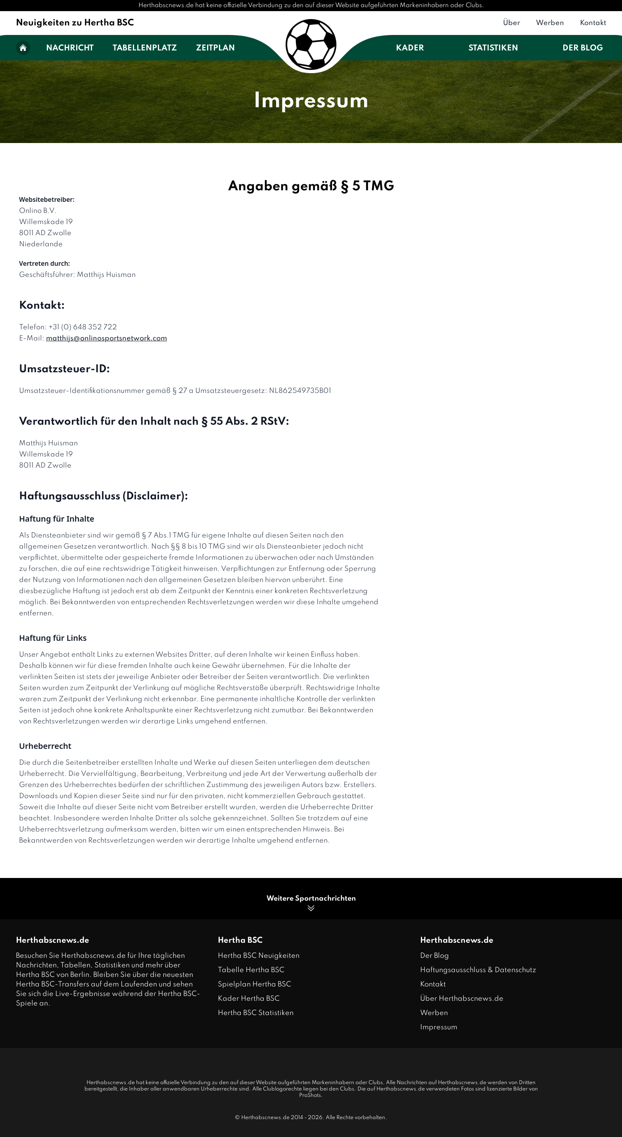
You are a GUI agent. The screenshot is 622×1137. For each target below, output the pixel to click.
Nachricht (70, 48)
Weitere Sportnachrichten (311, 904)
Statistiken (493, 48)
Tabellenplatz (145, 48)
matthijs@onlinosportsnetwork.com (106, 338)
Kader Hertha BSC (249, 998)
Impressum (438, 1027)
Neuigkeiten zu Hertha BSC (75, 23)
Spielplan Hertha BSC (254, 984)
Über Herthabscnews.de (461, 998)
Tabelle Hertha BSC (251, 970)
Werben (550, 23)
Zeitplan (215, 48)
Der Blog (582, 48)
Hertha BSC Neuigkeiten (258, 955)
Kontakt (593, 23)
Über (511, 23)
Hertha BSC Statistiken (256, 1013)
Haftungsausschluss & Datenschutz (478, 970)
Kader (410, 48)
